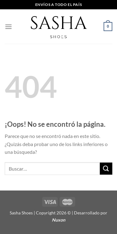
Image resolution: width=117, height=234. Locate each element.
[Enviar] (106, 169)
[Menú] (8, 26)
